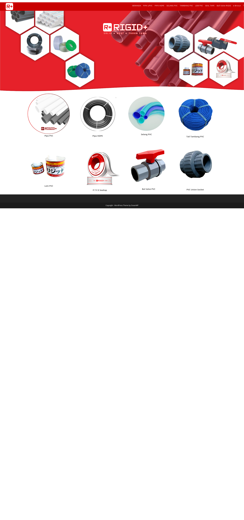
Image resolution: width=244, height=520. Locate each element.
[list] (48, 114)
